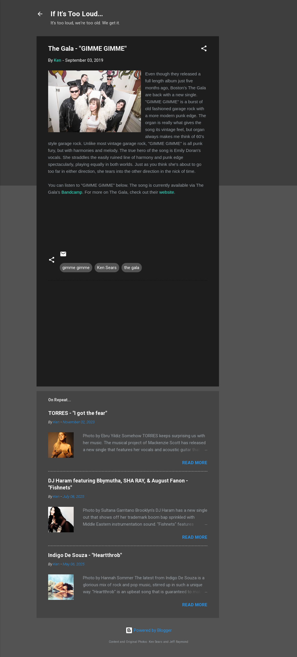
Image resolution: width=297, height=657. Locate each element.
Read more (194, 462)
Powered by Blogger (149, 630)
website (166, 192)
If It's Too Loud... (76, 14)
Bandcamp (71, 192)
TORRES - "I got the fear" (77, 413)
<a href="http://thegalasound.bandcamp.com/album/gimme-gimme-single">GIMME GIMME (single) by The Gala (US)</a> (127, 220)
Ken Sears (107, 267)
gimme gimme (76, 267)
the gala (131, 267)
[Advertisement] (242, 123)
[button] (203, 49)
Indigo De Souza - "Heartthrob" (85, 555)
